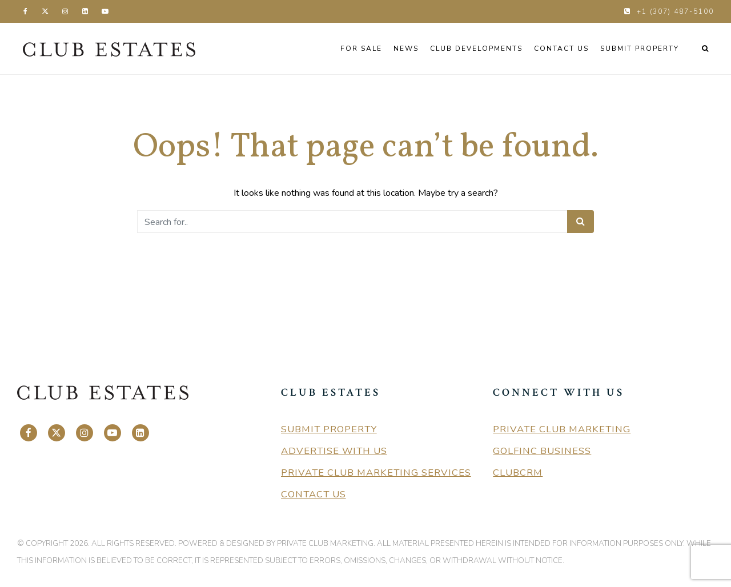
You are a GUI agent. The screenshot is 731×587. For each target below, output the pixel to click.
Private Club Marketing (561, 429)
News (406, 48)
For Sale (361, 48)
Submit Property (639, 48)
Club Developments (476, 48)
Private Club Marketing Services (376, 472)
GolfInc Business (542, 450)
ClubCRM (518, 472)
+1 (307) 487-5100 (675, 11)
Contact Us (561, 48)
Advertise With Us (334, 450)
